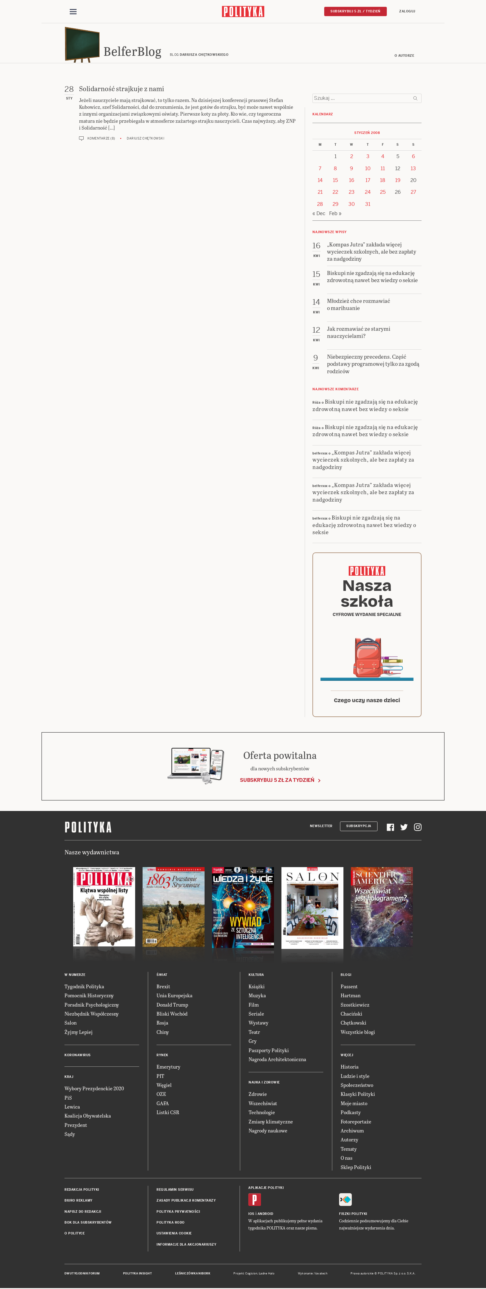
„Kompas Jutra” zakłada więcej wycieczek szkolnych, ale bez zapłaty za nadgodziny (363, 460)
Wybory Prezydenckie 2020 (94, 1089)
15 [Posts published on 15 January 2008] (335, 181)
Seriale (256, 1014)
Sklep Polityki (356, 1168)
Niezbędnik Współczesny (91, 1014)
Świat (162, 976)
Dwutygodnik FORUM (82, 1274)
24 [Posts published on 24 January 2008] (368, 193)
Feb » (335, 214)
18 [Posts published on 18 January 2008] (382, 181)
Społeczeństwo (357, 1085)
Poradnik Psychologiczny (91, 1005)
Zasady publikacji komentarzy (186, 1202)
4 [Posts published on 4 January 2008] (382, 157)
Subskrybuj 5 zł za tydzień (277, 781)
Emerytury (168, 1067)
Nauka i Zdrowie (264, 1084)
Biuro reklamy (78, 1202)
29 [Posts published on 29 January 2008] (335, 205)
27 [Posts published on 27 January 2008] (413, 193)
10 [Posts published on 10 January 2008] (368, 169)
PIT (160, 1076)
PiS (68, 1098)
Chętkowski (353, 1023)
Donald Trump (172, 1005)
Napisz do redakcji (82, 1213)
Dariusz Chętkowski (145, 139)
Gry (253, 1041)
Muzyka (257, 996)
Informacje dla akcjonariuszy (186, 1245)
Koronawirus (77, 1056)
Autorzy (349, 1140)
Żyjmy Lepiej (78, 1032)
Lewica (72, 1107)
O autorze (404, 57)
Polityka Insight (137, 1274)
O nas (346, 1158)
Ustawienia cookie (174, 1235)
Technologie (262, 1113)
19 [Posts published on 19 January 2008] (397, 181)
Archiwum (352, 1131)
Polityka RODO (171, 1223)
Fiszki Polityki (353, 1215)
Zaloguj (407, 11)
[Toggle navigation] (73, 12)
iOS (251, 1215)
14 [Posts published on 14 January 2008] (320, 181)
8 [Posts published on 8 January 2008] (335, 169)
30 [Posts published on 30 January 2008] (351, 205)
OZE (161, 1095)
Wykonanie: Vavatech (313, 1274)
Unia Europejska (174, 996)
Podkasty (351, 1113)
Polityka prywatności (178, 1213)
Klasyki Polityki (358, 1095)
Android (265, 1215)
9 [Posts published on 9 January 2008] (351, 169)
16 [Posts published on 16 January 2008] (351, 181)
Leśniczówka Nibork (192, 1274)
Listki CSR (168, 1113)
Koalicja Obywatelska (87, 1116)
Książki (257, 987)
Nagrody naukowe (268, 1131)
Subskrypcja (358, 827)
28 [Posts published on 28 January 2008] (320, 205)
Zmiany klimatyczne (271, 1122)
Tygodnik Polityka (84, 987)
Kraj (68, 1078)
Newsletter (321, 827)
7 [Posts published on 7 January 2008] (320, 169)
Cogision (251, 1274)
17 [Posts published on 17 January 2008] (367, 181)
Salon (70, 1023)
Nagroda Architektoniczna (277, 1060)
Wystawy (258, 1023)
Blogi (346, 976)
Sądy (69, 1134)
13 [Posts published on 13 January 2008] (413, 169)
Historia (350, 1067)
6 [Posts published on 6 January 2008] (413, 157)
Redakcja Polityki (81, 1191)
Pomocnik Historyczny (89, 996)
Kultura (256, 976)
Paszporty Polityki (269, 1051)
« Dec (318, 214)
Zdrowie (258, 1095)
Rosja (162, 1023)
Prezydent (75, 1125)
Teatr (254, 1032)
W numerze (75, 976)
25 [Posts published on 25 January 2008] (383, 193)
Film (254, 1005)
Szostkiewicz (355, 1005)
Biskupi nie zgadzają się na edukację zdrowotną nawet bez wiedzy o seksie (365, 405)
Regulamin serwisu (175, 1191)
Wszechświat (263, 1104)
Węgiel (164, 1085)
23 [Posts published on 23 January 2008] (352, 193)
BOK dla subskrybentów (88, 1223)
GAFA (163, 1104)
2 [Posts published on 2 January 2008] (351, 157)
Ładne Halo (267, 1274)
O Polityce (74, 1235)
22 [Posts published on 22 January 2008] (335, 193)
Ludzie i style (355, 1076)
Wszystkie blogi (358, 1032)
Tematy (349, 1149)
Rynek (162, 1056)
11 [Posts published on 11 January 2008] (383, 169)
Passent (349, 987)
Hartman (350, 996)
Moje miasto (354, 1104)
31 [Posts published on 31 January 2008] (367, 205)
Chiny (163, 1032)
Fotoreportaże (356, 1122)
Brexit (163, 987)
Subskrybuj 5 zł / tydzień (355, 11)
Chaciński (351, 1014)
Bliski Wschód (172, 1014)
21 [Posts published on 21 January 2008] (320, 193)
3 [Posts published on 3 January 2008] (367, 157)
